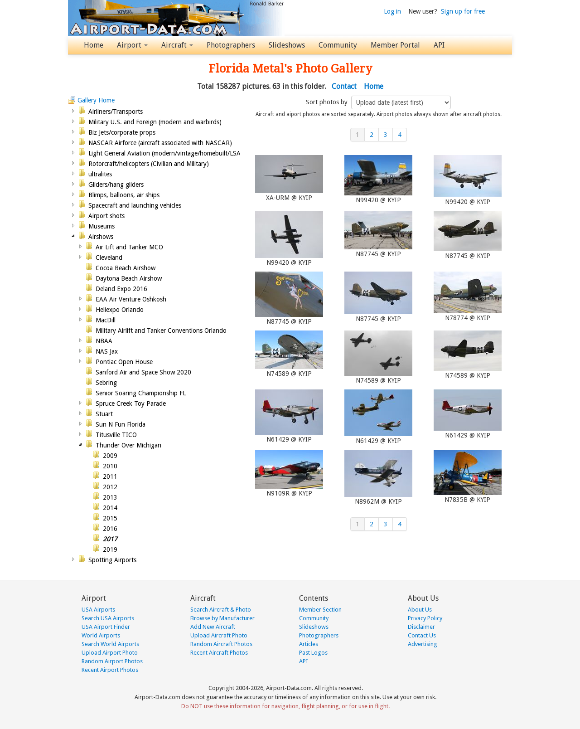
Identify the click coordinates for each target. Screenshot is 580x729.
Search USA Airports (108, 618)
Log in (392, 11)
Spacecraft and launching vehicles (134, 205)
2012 (110, 487)
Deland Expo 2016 (121, 288)
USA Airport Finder (106, 626)
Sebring (106, 382)
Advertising (422, 644)
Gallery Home (96, 100)
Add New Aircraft (212, 626)
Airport (132, 45)
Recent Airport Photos (110, 669)
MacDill (106, 320)
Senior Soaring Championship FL (141, 393)
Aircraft (177, 45)
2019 (110, 549)
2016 (110, 528)
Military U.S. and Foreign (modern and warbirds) (155, 122)
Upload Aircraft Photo (218, 635)
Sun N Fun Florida (120, 424)
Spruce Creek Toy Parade (131, 403)
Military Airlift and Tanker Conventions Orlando (161, 330)
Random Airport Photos (112, 661)
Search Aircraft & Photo (220, 609)
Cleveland (109, 257)
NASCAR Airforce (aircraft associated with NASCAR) (160, 142)
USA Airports (98, 609)
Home (93, 45)
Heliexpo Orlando (120, 309)
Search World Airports (110, 644)
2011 (110, 476)
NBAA (104, 341)
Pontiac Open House (124, 361)
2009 (110, 455)
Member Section (320, 609)
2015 (110, 518)
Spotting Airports (112, 560)
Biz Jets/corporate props (121, 132)
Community (338, 45)
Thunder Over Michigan (128, 445)
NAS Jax (107, 351)
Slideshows (287, 45)
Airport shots (106, 215)
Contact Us (422, 635)
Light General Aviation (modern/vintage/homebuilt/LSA (164, 153)
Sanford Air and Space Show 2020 (143, 372)
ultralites (100, 174)
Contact (344, 86)
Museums (101, 226)
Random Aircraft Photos (221, 644)
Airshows (100, 236)
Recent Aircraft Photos (219, 652)
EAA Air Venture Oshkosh (131, 299)
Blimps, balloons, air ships (124, 195)
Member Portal (395, 45)
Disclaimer (421, 626)
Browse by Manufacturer (222, 618)
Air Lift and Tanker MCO (129, 247)
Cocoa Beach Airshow (125, 268)
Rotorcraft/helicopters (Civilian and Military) (148, 163)
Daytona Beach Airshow (129, 278)
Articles (308, 644)
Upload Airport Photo (110, 652)
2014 (110, 507)
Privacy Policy (425, 618)
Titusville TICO (116, 434)
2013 (110, 497)
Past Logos (313, 652)
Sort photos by (327, 102)
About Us (420, 609)
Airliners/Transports (115, 111)
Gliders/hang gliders (116, 184)
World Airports (101, 635)
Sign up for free (463, 11)
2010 (110, 466)
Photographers (231, 45)
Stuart (104, 414)
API (439, 45)
